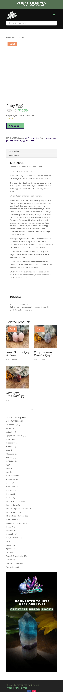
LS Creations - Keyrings (15, 516)
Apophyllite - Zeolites (14, 435)
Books (8, 439)
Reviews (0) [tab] (14, 155)
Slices (8, 541)
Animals (9, 432)
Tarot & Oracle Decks (14, 556)
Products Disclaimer (16, 687)
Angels (8, 428)
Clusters (9, 457)
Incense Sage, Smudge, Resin (17, 508)
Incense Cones (12, 505)
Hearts (8, 497)
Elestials (9, 468)
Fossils (9, 472)
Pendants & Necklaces (15, 523)
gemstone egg (50, 138)
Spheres (9, 549)
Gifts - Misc (10, 487)
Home (8, 37)
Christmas (10, 454)
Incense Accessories (14, 501)
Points (8, 527)
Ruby (16, 141)
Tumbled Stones (12, 563)
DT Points (10, 461)
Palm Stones (11, 519)
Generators (10, 479)
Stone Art (10, 552)
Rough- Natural (12, 538)
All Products (30, 138)
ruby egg (21, 141)
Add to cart (15, 125)
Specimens (10, 545)
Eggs (13, 37)
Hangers (9, 494)
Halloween (10, 490)
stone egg (30, 141)
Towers (9, 560)
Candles (9, 446)
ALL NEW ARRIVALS (14, 421)
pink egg (9, 141)
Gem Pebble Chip (13, 476)
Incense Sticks (11, 512)
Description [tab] (14, 151)
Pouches (9, 530)
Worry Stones (11, 567)
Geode (8, 483)
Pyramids (9, 534)
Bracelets (10, 443)
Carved (9, 450)
